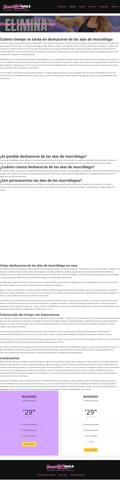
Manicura (92, 6)
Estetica (73, 6)
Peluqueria (103, 6)
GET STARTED (29, 444)
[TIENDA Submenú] (119, 7)
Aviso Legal (62, 475)
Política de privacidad (46, 475)
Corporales (62, 6)
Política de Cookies (77, 475)
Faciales (82, 6)
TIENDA (114, 6)
